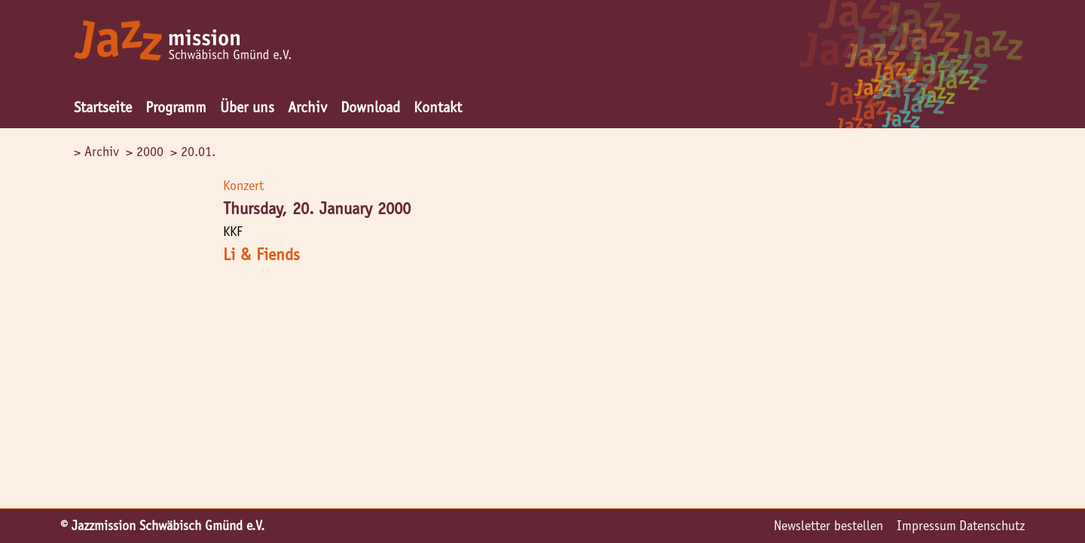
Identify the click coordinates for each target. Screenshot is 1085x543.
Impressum (926, 525)
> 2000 (145, 151)
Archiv (307, 107)
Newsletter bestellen (828, 525)
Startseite (103, 107)
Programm (175, 107)
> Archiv (96, 151)
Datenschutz (992, 525)
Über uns (247, 107)
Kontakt (438, 107)
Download (370, 107)
